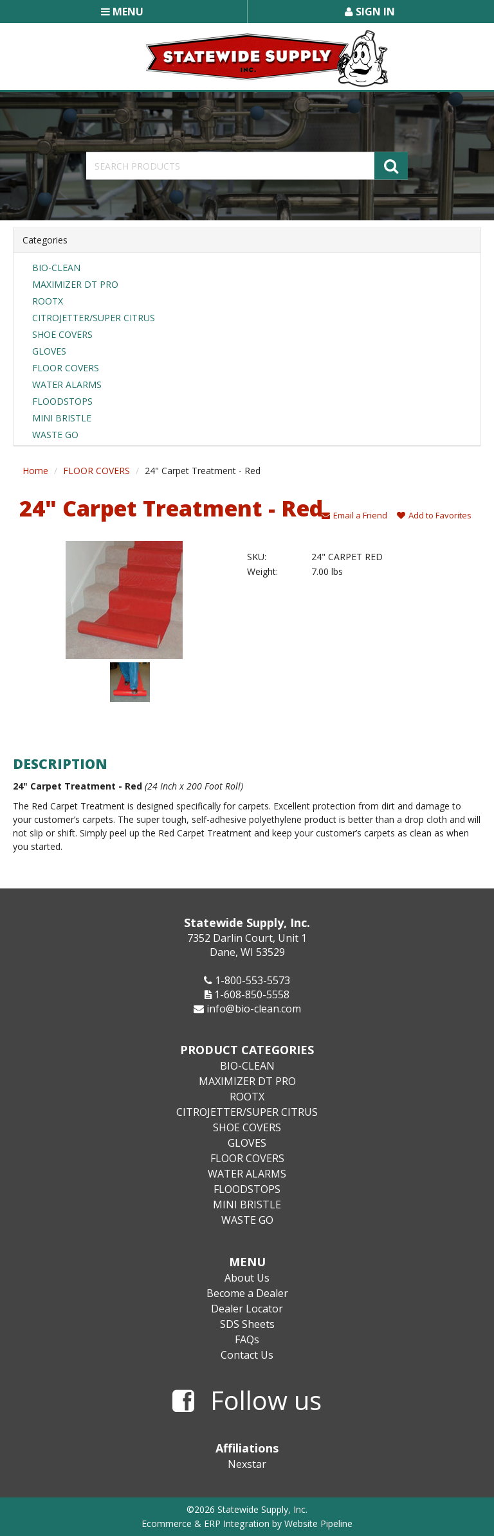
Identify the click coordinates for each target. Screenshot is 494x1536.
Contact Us (247, 1355)
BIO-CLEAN (56, 267)
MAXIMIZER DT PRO (75, 284)
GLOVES (49, 351)
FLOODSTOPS (62, 401)
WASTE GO (55, 434)
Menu (122, 11)
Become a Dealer (247, 1293)
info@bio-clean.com (253, 1009)
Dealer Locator (247, 1309)
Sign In (370, 11)
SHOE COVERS (62, 334)
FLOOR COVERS (65, 368)
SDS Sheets (247, 1324)
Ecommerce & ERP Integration (206, 1523)
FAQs (247, 1339)
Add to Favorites (434, 515)
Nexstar (247, 1464)
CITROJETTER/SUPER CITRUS (93, 318)
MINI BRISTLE (61, 418)
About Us (247, 1278)
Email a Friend (354, 515)
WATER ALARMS (67, 384)
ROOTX (47, 301)
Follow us (247, 1401)
